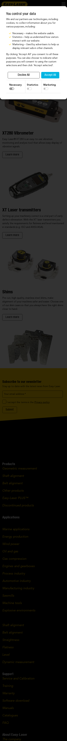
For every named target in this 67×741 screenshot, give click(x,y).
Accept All (50, 75)
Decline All (24, 75)
